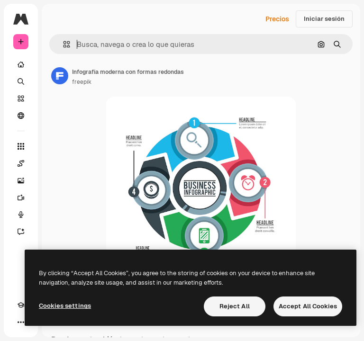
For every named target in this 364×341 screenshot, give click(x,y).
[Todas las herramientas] (20, 146)
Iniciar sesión (324, 19)
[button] (63, 44)
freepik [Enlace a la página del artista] (81, 82)
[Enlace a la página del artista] (59, 75)
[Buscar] (20, 81)
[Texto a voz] (20, 214)
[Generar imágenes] (20, 180)
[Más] (20, 322)
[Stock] (20, 98)
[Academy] (20, 305)
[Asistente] (20, 231)
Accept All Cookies (308, 306)
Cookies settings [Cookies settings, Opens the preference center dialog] (65, 306)
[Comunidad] (20, 115)
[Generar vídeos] (20, 197)
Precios (277, 19)
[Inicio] (20, 64)
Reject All (234, 306)
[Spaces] (20, 163)
